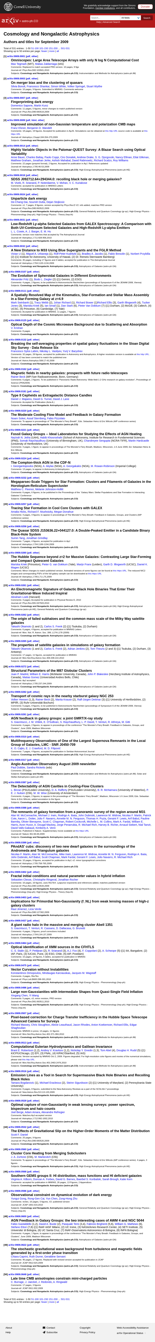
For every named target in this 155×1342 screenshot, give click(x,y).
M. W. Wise (40, 793)
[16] (6, 410)
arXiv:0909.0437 (17, 920)
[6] (5, 175)
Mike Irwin (65, 854)
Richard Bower (84, 302)
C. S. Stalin (17, 950)
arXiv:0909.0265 (17, 641)
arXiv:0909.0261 (17, 585)
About (9, 1327)
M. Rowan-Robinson (103, 466)
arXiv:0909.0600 (17, 1216)
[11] (6, 290)
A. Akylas (48, 466)
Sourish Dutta (37, 202)
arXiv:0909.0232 (17, 477)
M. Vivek (16, 182)
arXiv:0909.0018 (16, 175)
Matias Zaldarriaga (46, 63)
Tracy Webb (41, 302)
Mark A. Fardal (121, 821)
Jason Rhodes (81, 1024)
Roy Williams (120, 160)
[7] (5, 194)
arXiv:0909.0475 (17, 965)
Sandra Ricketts (36, 767)
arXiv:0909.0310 (17, 736)
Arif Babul (133, 818)
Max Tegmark (19, 63)
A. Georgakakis (72, 466)
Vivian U (16, 253)
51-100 (35, 48)
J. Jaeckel (31, 1281)
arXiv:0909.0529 (17, 1100)
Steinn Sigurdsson (77, 1082)
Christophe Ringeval (45, 879)
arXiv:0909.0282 (17, 692)
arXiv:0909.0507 (17, 1013)
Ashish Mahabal (61, 160)
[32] (6, 807)
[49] (6, 1244)
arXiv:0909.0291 (17, 714)
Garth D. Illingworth (114, 564)
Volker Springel (76, 86)
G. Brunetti (78, 928)
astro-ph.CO (30, 21)
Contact (50, 1327)
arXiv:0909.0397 (17, 782)
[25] (6, 641)
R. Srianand (29, 182)
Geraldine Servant (55, 1256)
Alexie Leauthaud (61, 1024)
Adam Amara (32, 1112)
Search (146, 18)
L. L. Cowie (17, 231)
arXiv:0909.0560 (17, 1149)
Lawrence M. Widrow (108, 815)
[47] (6, 1191)
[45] (6, 1149)
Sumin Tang (18, 538)
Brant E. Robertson (22, 1050)
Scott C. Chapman (53, 821)
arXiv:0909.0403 (17, 897)
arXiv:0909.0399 (17, 842)
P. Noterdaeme (46, 182)
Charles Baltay (34, 157)
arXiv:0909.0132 (17, 339)
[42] (6, 1071)
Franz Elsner (18, 128)
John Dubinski (86, 815)
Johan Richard (62, 302)
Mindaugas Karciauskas (56, 973)
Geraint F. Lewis (117, 818)
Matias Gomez (31, 677)
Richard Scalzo (103, 160)
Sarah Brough (110, 1179)
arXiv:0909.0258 (17, 526)
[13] (6, 339)
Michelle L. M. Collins (99, 821)
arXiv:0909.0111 (17, 290)
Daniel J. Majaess (21, 399)
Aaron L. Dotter (26, 818)
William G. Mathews (126, 1223)
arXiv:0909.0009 (16, 120)
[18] (6, 458)
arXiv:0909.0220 (17, 410)
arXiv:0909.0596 (17, 1191)
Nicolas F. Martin (132, 815)
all (58, 51)
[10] (6, 271)
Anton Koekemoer (101, 1024)
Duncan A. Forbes (43, 1179)
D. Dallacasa (63, 928)
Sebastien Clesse (21, 879)
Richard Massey (20, 1024)
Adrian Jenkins (76, 648)
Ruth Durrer (36, 1256)
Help (98, 22)
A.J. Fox (72, 950)
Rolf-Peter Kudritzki (65, 253)
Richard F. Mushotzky (40, 511)
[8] (5, 219)
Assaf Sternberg (36, 418)
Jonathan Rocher (68, 879)
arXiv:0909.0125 (17, 320)
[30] (6, 759)
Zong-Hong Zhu (68, 1198)
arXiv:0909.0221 (17, 429)
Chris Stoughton (40, 1024)
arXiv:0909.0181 (17, 391)
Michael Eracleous (50, 1082)
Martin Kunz (41, 105)
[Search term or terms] (106, 17)
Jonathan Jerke (41, 160)
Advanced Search (111, 22)
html (33, 120)
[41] (6, 1042)
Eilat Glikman (141, 157)
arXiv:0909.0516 (17, 1071)
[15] (6, 391)
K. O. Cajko (17, 748)
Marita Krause (63, 699)
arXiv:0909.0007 (16, 97)
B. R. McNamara (107, 789)
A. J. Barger (32, 231)
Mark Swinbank (20, 302)
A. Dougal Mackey (44, 824)
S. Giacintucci (19, 722)
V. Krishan (17, 327)
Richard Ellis (104, 302)
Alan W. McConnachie (24, 815)
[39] (6, 987)
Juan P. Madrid (19, 674)
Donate (145, 6)
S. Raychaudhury (70, 722)
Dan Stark (67, 305)
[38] (6, 965)
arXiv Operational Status (132, 1333)
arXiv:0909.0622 (17, 1244)
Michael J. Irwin (47, 815)
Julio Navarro (105, 857)
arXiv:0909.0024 (16, 194)
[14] (6, 369)
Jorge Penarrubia (67, 824)
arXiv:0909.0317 (17, 759)
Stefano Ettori (19, 1227)
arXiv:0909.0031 (16, 219)
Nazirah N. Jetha (20, 437)
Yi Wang (34, 995)
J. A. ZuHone (18, 1156)
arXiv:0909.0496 (17, 987)
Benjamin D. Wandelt (39, 128)
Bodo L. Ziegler (43, 279)
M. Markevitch (43, 1156)
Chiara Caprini (19, 1256)
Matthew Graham (21, 160)
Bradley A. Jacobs (92, 253)
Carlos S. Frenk (53, 626)
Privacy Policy (87, 1332)
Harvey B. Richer (108, 824)
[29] (6, 736)
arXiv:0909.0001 (16, 56)
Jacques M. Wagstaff (84, 973)
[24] (6, 614)
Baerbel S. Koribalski (88, 1179)
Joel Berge (17, 1112)
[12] (6, 320)
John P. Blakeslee (98, 674)
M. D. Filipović (52, 748)
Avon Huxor (26, 824)
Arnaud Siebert (128, 824)
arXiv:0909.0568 (17, 1171)
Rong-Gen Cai (36, 1198)
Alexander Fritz (20, 279)
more (52, 51)
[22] (6, 552)
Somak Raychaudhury (33, 440)
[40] (6, 1013)
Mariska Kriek (31, 305)
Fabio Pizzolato (56, 418)
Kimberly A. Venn (46, 827)
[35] (6, 897)
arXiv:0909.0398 (17, 807)
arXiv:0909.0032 (16, 246)
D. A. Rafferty (59, 789)
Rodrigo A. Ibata (67, 815)
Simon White (58, 86)
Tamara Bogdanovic (22, 1082)
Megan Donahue (64, 511)
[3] (5, 97)
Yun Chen (51, 1198)
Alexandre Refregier (53, 1112)
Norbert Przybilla (140, 253)
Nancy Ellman (123, 157)
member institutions (105, 8)
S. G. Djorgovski (104, 157)
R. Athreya (114, 722)
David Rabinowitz (82, 160)
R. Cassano (47, 928)
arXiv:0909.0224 (17, 458)
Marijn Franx (84, 564)
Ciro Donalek (68, 157)
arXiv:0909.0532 (17, 1127)
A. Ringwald (60, 1281)
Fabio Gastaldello (21, 1223)
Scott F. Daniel (19, 1134)
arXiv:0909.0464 (17, 943)
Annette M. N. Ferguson (70, 818)
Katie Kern (126, 1179)
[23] (6, 585)
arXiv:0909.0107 (17, 271)
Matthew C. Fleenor (22, 489)
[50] (6, 1274)
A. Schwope (109, 950)
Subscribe (51, 1332)
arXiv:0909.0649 (17, 1274)
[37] (6, 943)
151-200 (53, 48)
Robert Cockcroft (75, 821)
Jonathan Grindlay (37, 538)
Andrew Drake (85, 157)
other (34, 56)
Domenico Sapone (22, 105)
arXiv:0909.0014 (16, 145)
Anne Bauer (18, 157)
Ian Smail (50, 305)
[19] (6, 477)
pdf (28, 56)
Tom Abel (105, 1050)
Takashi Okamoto (21, 626)
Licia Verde (34, 909)
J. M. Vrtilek (35, 722)
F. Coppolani (89, 950)
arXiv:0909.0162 (17, 369)
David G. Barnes (65, 1179)
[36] (6, 920)
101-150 (43, 48)
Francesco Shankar (38, 86)
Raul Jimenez (19, 909)
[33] (6, 842)
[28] (6, 714)
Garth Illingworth (127, 302)
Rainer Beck (18, 376)
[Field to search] (130, 17)
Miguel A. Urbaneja (37, 253)
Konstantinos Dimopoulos (26, 973)
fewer (44, 51)
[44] (6, 1127)
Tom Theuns (97, 648)
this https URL (120, 570)
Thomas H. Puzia (96, 818)
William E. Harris (39, 674)
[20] (6, 504)
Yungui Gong (18, 1198)
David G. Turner (42, 399)
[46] (6, 1171)
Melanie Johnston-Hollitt (49, 489)
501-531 (65, 48)
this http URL (111, 131)
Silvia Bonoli (18, 86)
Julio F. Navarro (46, 818)
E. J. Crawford (34, 748)
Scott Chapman (51, 857)
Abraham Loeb (19, 597)
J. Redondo (45, 1281)
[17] (6, 429)
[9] (5, 246)
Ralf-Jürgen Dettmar (89, 699)
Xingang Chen (19, 995)
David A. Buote (47, 1223)
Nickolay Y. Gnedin (82, 1050)
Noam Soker (18, 418)
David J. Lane (61, 399)
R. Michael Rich (88, 824)
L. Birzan (16, 789)
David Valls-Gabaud (22, 827)
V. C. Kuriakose (78, 182)
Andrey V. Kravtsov (52, 1050)
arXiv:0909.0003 (16, 78)
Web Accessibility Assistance (133, 1327)
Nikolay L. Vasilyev (50, 351)
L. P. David (87, 722)
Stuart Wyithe (94, 86)
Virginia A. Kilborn (21, 1179)
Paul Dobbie (18, 767)
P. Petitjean (36, 950)
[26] (6, 666)
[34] (6, 872)
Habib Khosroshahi (51, 437)
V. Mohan (62, 182)
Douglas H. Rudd (127, 1050)
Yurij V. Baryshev (73, 351)
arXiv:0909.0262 (17, 614)
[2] (5, 78)
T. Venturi (101, 722)
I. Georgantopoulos (22, 466)
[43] (6, 1100)
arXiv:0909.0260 (17, 552)
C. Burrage (17, 1281)
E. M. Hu (46, 231)
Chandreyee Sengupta (97, 440)
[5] (5, 145)
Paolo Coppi (52, 157)
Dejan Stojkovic (56, 202)
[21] (6, 526)
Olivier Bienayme (31, 821)
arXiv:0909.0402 (17, 872)
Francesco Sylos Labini (24, 351)
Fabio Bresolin (116, 253)
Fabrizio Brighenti (97, 1223)
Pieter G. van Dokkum (55, 564)
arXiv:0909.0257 (17, 504)
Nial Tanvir (144, 824)
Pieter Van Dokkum (89, 305)
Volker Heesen (19, 699)
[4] (5, 120)
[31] (6, 782)
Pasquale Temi (70, 1223)
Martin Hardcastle (138, 440)
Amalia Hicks (18, 511)
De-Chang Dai (19, 202)
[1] (5, 56)
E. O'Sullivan (51, 722)
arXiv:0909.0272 (17, 666)
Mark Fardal (68, 857)
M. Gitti (126, 722)
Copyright (85, 1327)
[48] (6, 1216)
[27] (6, 692)
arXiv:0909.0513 (17, 1042)
